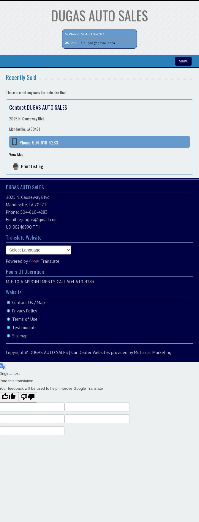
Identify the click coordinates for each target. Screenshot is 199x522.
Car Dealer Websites (90, 352)
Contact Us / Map (28, 302)
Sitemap (20, 336)
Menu (183, 61)
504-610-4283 (92, 34)
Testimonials (24, 327)
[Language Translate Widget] (38, 250)
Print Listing (32, 166)
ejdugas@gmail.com (97, 43)
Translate (44, 261)
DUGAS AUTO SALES (99, 15)
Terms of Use (24, 319)
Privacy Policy (24, 311)
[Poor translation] (27, 397)
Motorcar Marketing (152, 352)
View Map (16, 154)
